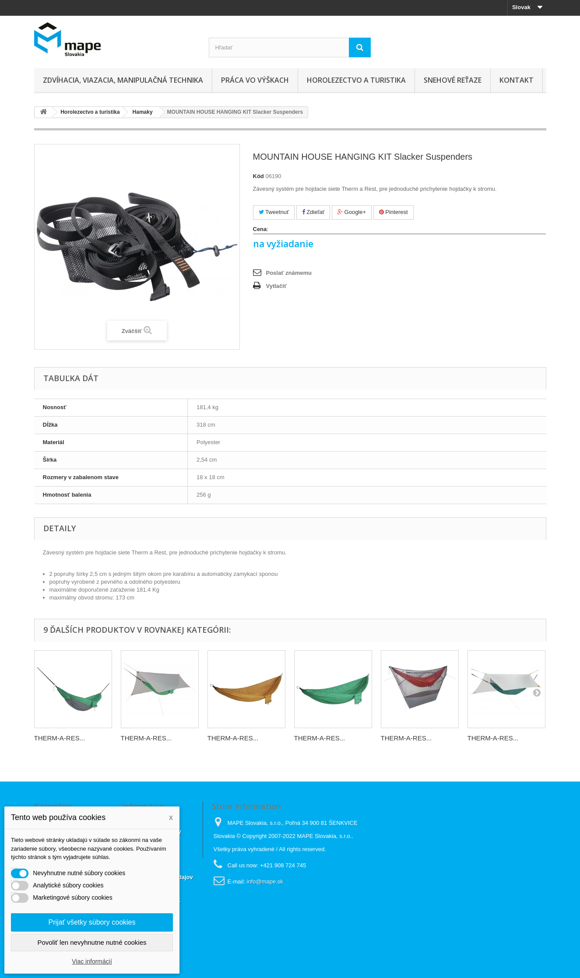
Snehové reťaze (453, 80)
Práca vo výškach (255, 80)
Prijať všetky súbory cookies (92, 922)
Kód (258, 176)
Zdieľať (313, 212)
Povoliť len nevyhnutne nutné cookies (91, 942)
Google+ (351, 212)
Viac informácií (92, 961)
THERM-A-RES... (59, 738)
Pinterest (393, 212)
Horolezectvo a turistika (356, 80)
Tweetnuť (274, 212)
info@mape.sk (265, 881)
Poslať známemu (289, 273)
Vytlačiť (276, 286)
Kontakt (516, 80)
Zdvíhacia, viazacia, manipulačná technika (123, 80)
